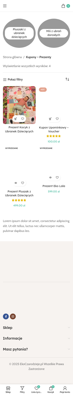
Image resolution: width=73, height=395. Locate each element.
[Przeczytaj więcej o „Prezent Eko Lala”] (50, 177)
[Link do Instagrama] (13, 316)
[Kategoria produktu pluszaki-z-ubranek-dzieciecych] (19, 33)
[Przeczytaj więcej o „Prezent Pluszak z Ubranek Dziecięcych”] (15, 182)
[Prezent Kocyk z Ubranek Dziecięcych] (19, 105)
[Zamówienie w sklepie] (67, 79)
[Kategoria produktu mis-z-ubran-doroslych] (54, 33)
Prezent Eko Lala (53, 186)
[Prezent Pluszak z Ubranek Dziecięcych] (19, 166)
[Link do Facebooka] (6, 316)
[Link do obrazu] (22, 259)
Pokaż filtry (15, 79)
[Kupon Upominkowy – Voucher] (54, 105)
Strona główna (12, 57)
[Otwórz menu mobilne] (5, 6)
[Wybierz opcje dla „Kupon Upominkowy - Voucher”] (50, 118)
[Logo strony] (36, 5)
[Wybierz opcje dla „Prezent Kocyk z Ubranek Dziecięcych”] (15, 118)
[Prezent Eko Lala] (54, 164)
